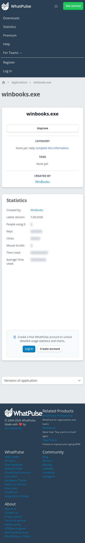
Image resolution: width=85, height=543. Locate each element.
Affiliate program (15, 528)
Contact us (11, 512)
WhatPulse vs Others (18, 536)
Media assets (13, 524)
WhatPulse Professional (57, 415)
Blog (45, 457)
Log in (7, 71)
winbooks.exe (42, 82)
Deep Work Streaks (17, 496)
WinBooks (42, 182)
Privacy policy (13, 516)
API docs (10, 461)
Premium (10, 35)
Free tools (11, 488)
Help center (12, 457)
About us (10, 509)
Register (9, 62)
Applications (19, 82)
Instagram (48, 476)
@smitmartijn (13, 428)
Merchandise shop (16, 532)
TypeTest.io (49, 440)
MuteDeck (48, 428)
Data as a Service (15, 484)
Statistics (9, 27)
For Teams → (12, 53)
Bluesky (47, 464)
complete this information (52, 148)
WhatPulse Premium (18, 472)
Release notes (13, 468)
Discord (47, 461)
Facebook (48, 472)
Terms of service (15, 520)
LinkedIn (47, 468)
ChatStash (11, 492)
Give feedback (14, 464)
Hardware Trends (16, 480)
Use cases (11, 476)
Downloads (11, 18)
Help (6, 44)
